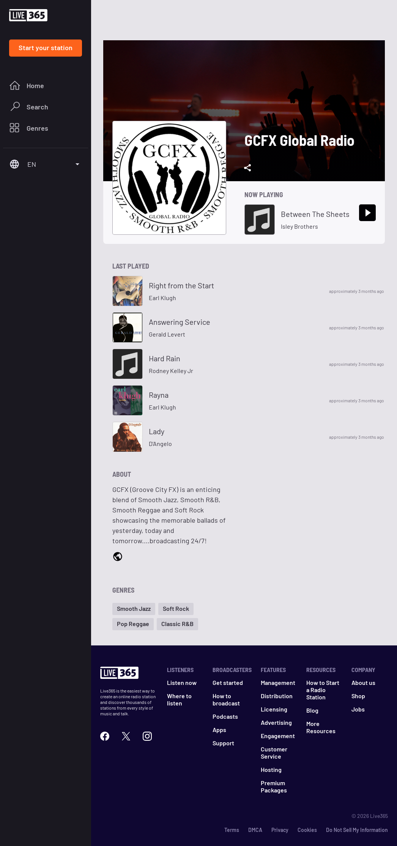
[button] (133, 609)
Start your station (45, 47)
